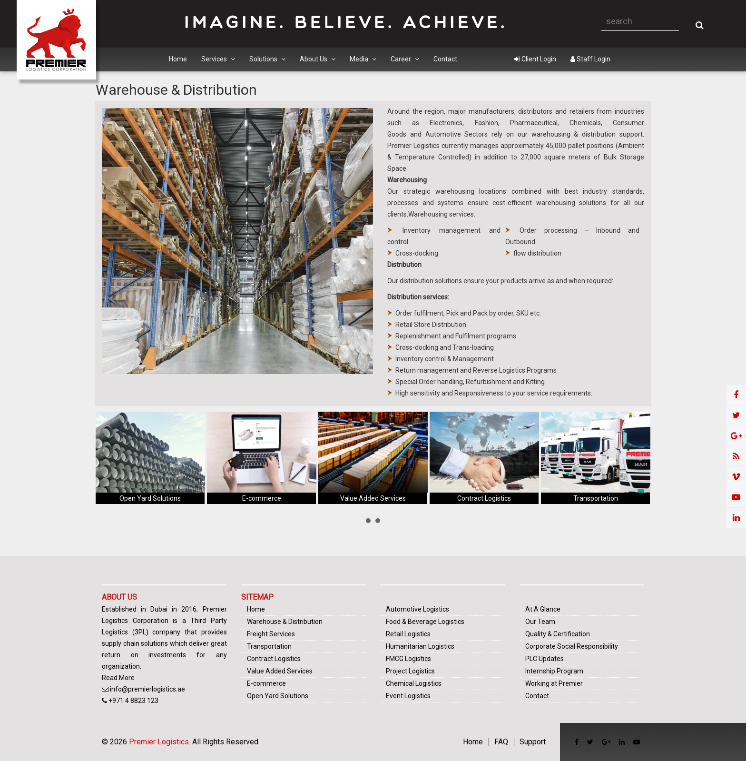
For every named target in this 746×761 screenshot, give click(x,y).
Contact (445, 59)
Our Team (540, 621)
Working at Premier (554, 683)
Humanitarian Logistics (420, 646)
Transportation (595, 498)
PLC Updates (544, 658)
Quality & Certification (557, 634)
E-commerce (261, 498)
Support (533, 742)
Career (405, 59)
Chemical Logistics (414, 683)
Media (363, 59)
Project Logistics (410, 671)
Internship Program (554, 671)
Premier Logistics (159, 741)
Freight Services (271, 634)
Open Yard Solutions (150, 498)
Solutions (267, 59)
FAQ (501, 742)
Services (218, 59)
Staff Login (590, 59)
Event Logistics (408, 696)
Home (178, 59)
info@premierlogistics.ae (147, 689)
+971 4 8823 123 (133, 700)
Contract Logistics (484, 498)
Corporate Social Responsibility (571, 646)
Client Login (535, 59)
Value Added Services (373, 498)
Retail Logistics (408, 634)
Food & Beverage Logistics (425, 621)
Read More (118, 678)
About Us (317, 59)
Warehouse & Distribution (285, 621)
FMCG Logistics (408, 658)
